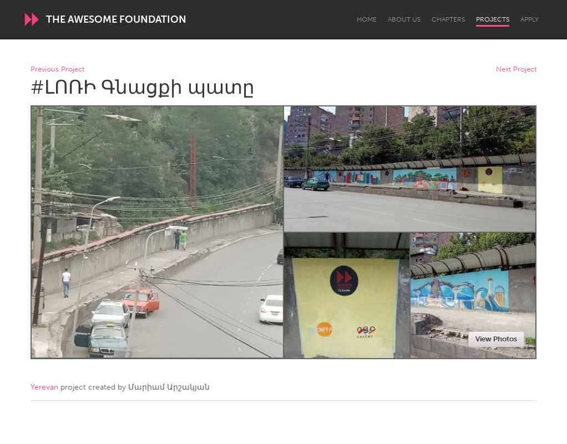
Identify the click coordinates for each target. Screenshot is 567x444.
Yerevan (44, 387)
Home (367, 19)
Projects (492, 19)
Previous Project (57, 69)
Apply (529, 19)
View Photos (496, 339)
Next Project (516, 69)
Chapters (448, 19)
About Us (404, 19)
